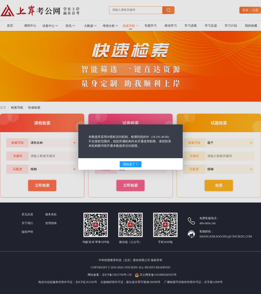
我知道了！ (130, 164)
